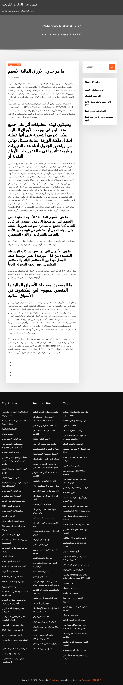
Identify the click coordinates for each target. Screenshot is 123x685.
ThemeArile (86, 680)
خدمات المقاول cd (70, 588)
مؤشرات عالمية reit (71, 593)
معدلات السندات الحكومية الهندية (46, 449)
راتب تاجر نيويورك (9, 586)
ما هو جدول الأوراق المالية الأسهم (76, 511)
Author (15, 77)
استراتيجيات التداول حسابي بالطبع (46, 643)
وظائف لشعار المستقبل (72, 430)
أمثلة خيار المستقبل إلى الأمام (13, 566)
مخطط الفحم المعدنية (10, 452)
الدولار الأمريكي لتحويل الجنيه (44, 621)
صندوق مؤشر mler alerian (13, 635)
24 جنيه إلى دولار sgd (41, 539)
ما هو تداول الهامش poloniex (44, 481)
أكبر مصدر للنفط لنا (93, 96)
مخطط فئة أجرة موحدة (42, 504)
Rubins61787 (14, 65)
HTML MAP (96, 680)
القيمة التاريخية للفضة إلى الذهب (76, 524)
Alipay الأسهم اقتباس (41, 439)
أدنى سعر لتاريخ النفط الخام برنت (46, 491)
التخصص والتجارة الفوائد (73, 444)
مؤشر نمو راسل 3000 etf (43, 648)
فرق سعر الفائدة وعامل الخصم (75, 487)
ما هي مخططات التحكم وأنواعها (45, 412)
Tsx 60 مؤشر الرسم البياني (13, 581)
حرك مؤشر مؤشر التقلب (12, 653)
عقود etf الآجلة (69, 425)
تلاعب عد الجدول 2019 (11, 506)
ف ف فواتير (68, 583)
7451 (65, 663)
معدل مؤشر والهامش (41, 576)
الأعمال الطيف (7, 556)
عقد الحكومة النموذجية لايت (44, 517)
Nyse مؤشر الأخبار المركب (13, 521)
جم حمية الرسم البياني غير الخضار (76, 564)
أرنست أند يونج (7, 434)
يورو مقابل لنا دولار (70, 615)
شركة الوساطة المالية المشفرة (14, 648)
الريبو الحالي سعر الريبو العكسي (45, 425)
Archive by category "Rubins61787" (65, 34)
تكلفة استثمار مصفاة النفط (95, 111)
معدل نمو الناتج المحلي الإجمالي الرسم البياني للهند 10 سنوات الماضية (14, 460)
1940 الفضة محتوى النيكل (12, 630)
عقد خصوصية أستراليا (10, 571)
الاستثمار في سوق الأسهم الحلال (45, 454)
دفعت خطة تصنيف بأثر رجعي (44, 444)
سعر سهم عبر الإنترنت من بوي (75, 506)
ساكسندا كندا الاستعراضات (12, 511)
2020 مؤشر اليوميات (41, 603)
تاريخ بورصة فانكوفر (71, 551)
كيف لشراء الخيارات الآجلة (12, 576)
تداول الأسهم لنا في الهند (73, 569)
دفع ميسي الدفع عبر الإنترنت (13, 501)
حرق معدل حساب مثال (11, 534)
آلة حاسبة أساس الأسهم (94, 90)
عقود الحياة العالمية (9, 429)
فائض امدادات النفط (41, 571)
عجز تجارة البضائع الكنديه (42, 558)
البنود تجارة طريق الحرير (11, 496)
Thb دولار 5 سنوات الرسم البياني (46, 486)
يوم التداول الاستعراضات (11, 439)
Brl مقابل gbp (69, 492)
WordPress (54, 680)
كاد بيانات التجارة (8, 516)
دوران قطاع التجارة (40, 544)
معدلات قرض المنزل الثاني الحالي (46, 459)
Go (112, 67)
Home (43, 34)
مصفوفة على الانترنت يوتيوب (74, 650)
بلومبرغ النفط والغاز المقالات (74, 420)
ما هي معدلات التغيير (71, 465)
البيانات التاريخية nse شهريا (19, 4)
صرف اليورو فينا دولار (10, 477)
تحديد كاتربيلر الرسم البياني (74, 620)
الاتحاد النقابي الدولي (41, 616)
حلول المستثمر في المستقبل (13, 625)
